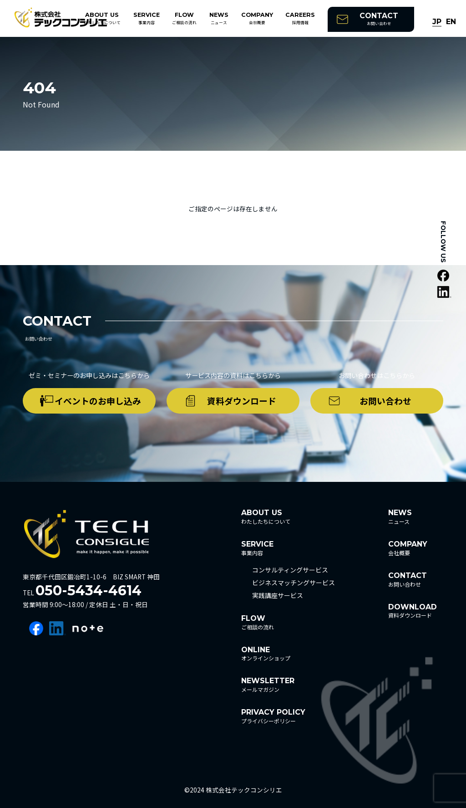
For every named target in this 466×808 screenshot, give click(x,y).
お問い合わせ (379, 18)
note (87, 628)
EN (451, 22)
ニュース (218, 18)
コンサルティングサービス (290, 570)
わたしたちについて (102, 18)
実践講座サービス (277, 595)
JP (436, 22)
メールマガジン (267, 684)
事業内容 (146, 18)
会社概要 (257, 18)
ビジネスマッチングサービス (293, 582)
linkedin (57, 628)
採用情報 (300, 18)
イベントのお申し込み (98, 400)
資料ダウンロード (241, 400)
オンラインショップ (265, 653)
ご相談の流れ (184, 18)
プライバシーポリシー (273, 716)
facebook (36, 628)
